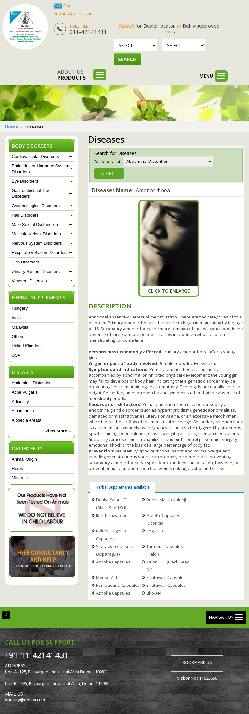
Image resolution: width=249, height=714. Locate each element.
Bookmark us (197, 662)
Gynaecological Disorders (36, 205)
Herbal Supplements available (123, 487)
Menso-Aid (106, 577)
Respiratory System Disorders (40, 252)
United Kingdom (27, 345)
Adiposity (20, 401)
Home (11, 127)
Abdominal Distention (32, 382)
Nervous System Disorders (37, 243)
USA (16, 355)
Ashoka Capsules (113, 562)
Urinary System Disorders (36, 271)
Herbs (17, 468)
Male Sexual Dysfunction (35, 224)
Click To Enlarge (169, 291)
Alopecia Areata (26, 420)
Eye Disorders (25, 181)
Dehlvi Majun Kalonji (166, 500)
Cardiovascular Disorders (35, 156)
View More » (58, 431)
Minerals (20, 477)
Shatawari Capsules (166, 577)
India (16, 317)
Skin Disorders (25, 262)
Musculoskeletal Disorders (36, 233)
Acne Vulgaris (25, 392)
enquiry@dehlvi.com (73, 13)
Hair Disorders (25, 215)
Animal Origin (24, 459)
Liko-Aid (153, 593)
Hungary (20, 308)
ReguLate (155, 531)
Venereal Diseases (29, 280)
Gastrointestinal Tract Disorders (32, 193)
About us (71, 74)
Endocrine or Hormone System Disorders (40, 168)
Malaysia (20, 327)
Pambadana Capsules (118, 585)
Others (18, 336)
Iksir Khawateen (112, 515)
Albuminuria (23, 410)
